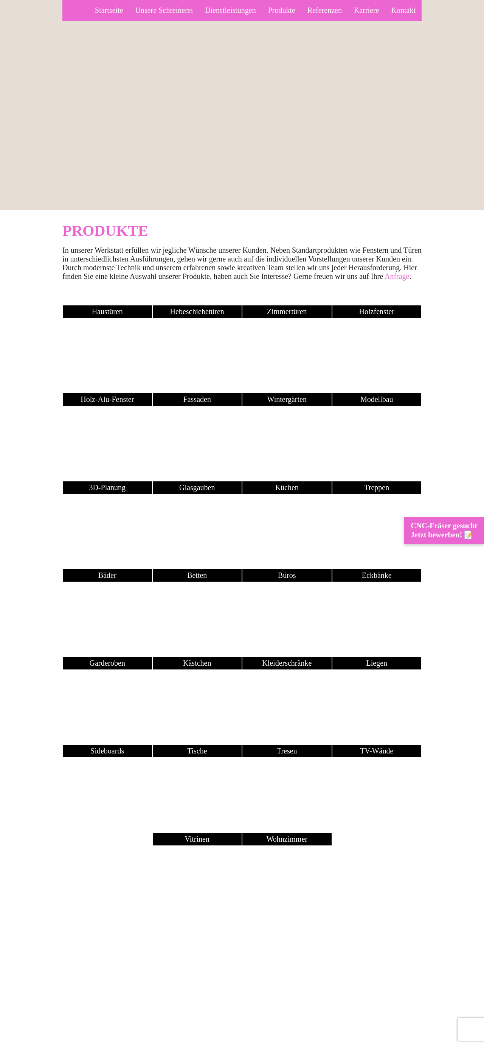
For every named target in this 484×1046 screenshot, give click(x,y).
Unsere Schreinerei (164, 10)
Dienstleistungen (230, 10)
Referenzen (324, 10)
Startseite (109, 10)
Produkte (281, 10)
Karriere (366, 10)
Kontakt (403, 10)
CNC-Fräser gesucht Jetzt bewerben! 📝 (444, 530)
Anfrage (397, 276)
